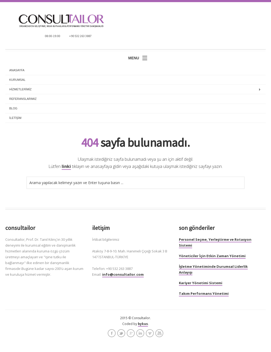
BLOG (13, 108)
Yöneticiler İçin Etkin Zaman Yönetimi (212, 255)
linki (66, 166)
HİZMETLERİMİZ (20, 89)
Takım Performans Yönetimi (204, 293)
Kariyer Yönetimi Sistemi (200, 282)
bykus (143, 324)
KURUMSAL (17, 79)
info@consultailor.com (123, 274)
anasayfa (16, 70)
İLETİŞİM (15, 117)
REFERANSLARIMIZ (23, 98)
